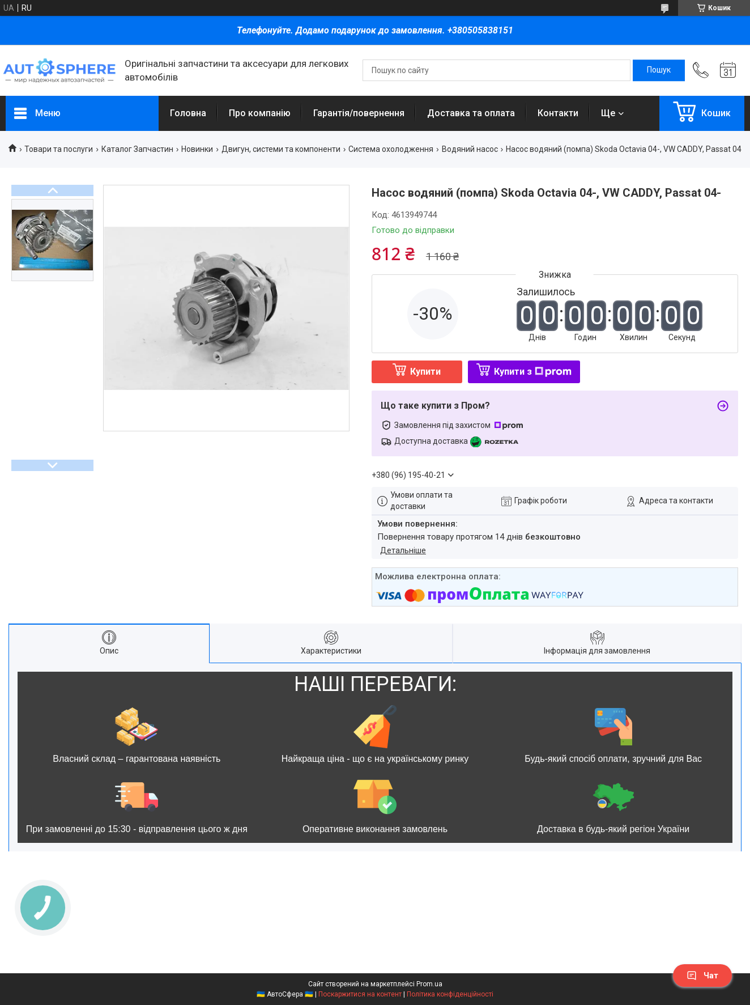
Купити (425, 371)
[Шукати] (659, 70)
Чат (702, 975)
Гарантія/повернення (358, 113)
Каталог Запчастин (137, 149)
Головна (188, 113)
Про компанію (260, 113)
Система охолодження (390, 149)
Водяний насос (470, 149)
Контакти (558, 113)
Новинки (197, 149)
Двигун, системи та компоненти (280, 149)
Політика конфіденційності (450, 994)
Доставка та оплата (471, 113)
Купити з (533, 371)
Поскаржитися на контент (360, 994)
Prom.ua (429, 984)
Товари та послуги (58, 149)
